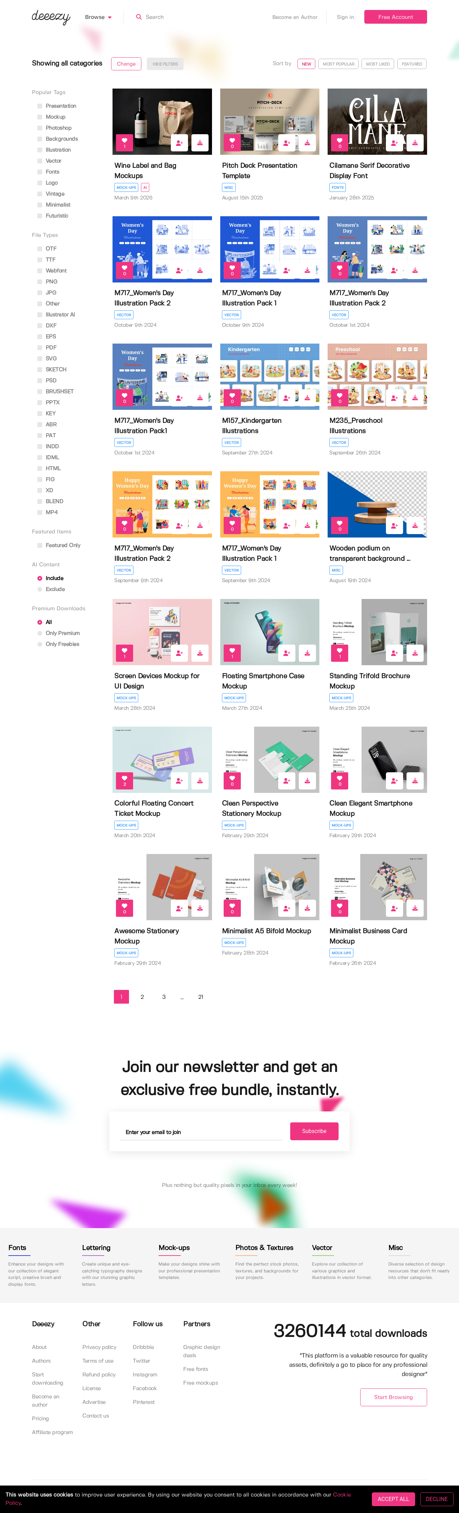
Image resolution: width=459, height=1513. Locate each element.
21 (200, 997)
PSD (46, 380)
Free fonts (195, 1369)
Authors (41, 1361)
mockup (51, 117)
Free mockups (200, 1383)
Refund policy (99, 1374)
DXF (46, 325)
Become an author (45, 1401)
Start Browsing (393, 1397)
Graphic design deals (201, 1351)
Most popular (338, 64)
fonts (48, 172)
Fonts (337, 187)
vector (49, 161)
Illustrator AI (56, 314)
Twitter (141, 1361)
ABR (46, 424)
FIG (45, 479)
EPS (46, 336)
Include (50, 578)
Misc (228, 187)
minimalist (53, 205)
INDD (48, 446)
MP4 (47, 512)
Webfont (51, 271)
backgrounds (57, 139)
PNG (47, 282)
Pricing (40, 1418)
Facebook (145, 1388)
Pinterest (144, 1402)
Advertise (94, 1402)
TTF (46, 260)
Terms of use (97, 1361)
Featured (412, 64)
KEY (46, 413)
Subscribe (313, 1131)
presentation (56, 106)
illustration (54, 150)
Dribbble (143, 1347)
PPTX (48, 402)
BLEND (50, 501)
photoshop (54, 128)
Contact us (95, 1416)
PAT (46, 435)
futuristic (52, 216)
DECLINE (437, 1499)
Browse (104, 17)
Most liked (378, 64)
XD (45, 490)
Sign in (345, 17)
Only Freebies (58, 644)
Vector (124, 315)
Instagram (145, 1374)
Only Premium (58, 633)
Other (48, 304)
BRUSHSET (55, 391)
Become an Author (299, 17)
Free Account (395, 17)
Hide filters (165, 64)
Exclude (50, 589)
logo (47, 183)
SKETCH (52, 369)
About (39, 1347)
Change (126, 64)
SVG (46, 358)
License (91, 1388)
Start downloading (47, 1379)
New (306, 64)
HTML (49, 468)
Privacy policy (99, 1347)
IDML (48, 457)
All (44, 622)
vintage (50, 194)
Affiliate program (52, 1432)
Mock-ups (126, 187)
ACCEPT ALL (393, 1499)
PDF (46, 347)
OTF (46, 249)
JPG (46, 293)
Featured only (58, 545)
